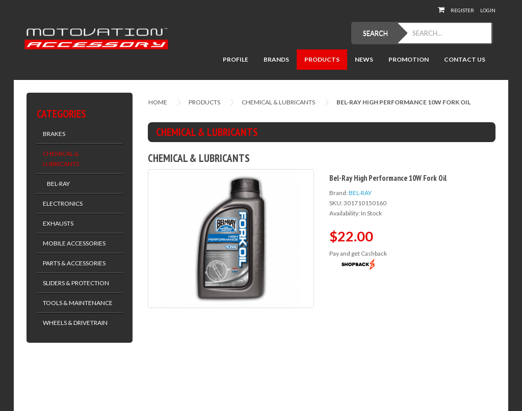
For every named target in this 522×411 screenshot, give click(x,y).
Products (322, 59)
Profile (235, 59)
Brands (276, 59)
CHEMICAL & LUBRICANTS (61, 159)
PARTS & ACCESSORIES (74, 263)
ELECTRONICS (63, 203)
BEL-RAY (56, 183)
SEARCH (375, 33)
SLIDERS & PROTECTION (76, 283)
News (364, 59)
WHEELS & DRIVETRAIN (75, 322)
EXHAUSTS (58, 223)
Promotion (408, 59)
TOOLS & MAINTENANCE (78, 303)
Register (462, 10)
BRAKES (54, 134)
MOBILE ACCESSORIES (74, 243)
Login (487, 10)
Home (157, 102)
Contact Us (464, 59)
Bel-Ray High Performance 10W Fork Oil (403, 102)
